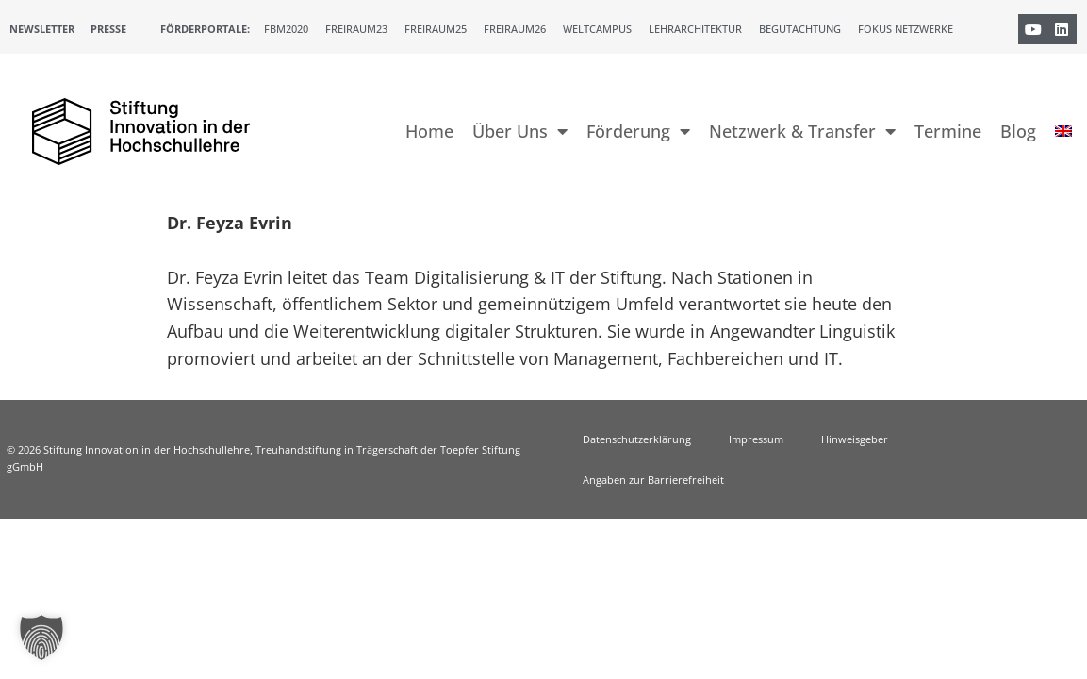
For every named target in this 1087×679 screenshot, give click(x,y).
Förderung (638, 131)
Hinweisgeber (854, 439)
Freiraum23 (356, 29)
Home (429, 131)
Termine (947, 131)
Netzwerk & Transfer (802, 131)
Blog (1018, 131)
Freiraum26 (515, 29)
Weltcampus (597, 29)
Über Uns (520, 131)
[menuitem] (1063, 131)
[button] (41, 637)
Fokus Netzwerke (905, 29)
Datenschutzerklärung (637, 439)
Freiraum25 (435, 29)
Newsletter (41, 29)
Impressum (756, 439)
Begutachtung (800, 29)
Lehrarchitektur (695, 29)
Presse (108, 29)
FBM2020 (286, 29)
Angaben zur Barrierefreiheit (653, 479)
